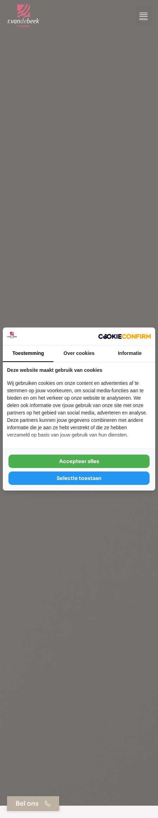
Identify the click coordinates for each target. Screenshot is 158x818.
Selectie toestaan (79, 478)
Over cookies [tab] (79, 353)
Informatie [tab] (130, 353)
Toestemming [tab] (28, 353)
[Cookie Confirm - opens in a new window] (124, 336)
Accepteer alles (79, 461)
